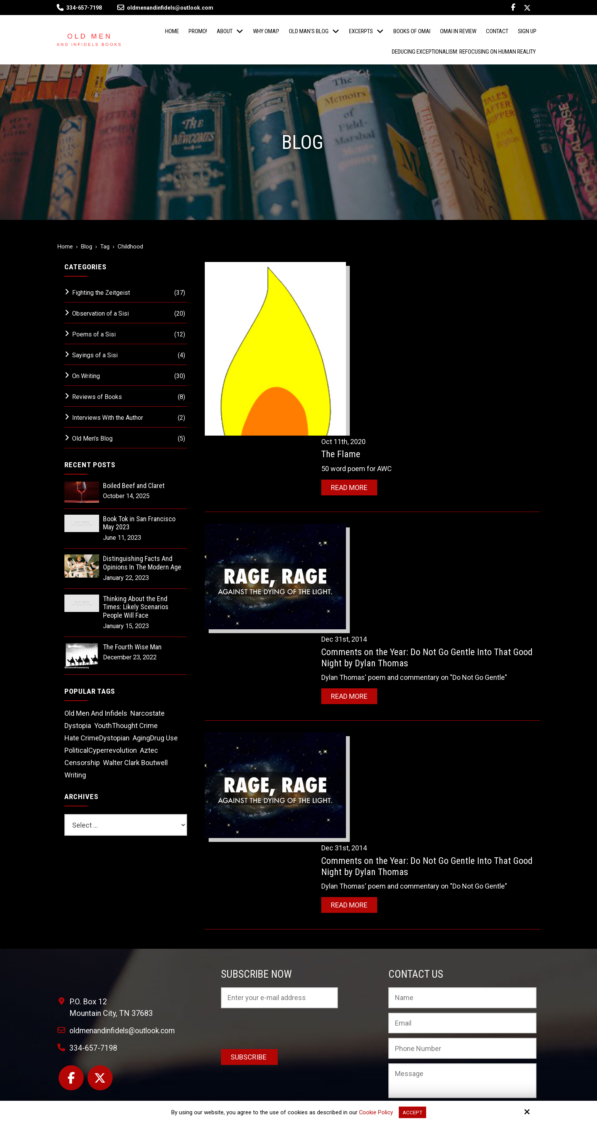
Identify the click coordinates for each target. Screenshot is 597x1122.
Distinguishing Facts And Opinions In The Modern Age (142, 562)
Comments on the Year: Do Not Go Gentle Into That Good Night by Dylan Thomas (433, 482)
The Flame (357, 279)
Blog (86, 246)
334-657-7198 (84, 8)
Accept (412, 1111)
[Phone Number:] (462, 964)
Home (65, 246)
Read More (366, 313)
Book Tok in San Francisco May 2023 (139, 523)
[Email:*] (462, 938)
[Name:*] (462, 913)
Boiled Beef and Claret (134, 486)
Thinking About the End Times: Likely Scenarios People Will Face (136, 607)
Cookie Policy (375, 1111)
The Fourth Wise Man (132, 647)
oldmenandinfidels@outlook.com (165, 8)
